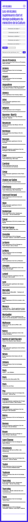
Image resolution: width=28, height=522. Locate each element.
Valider (5, 48)
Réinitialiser (12, 48)
